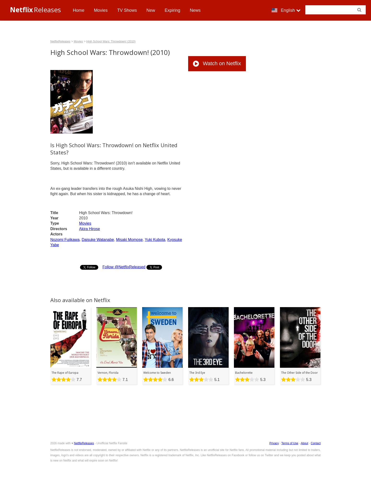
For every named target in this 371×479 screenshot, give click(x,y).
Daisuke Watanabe (98, 240)
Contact (316, 443)
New (150, 10)
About (304, 443)
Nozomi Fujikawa (65, 240)
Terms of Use (289, 443)
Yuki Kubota (155, 240)
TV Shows (127, 10)
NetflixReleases (60, 41)
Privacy (274, 443)
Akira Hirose (89, 229)
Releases (35, 9)
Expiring (172, 10)
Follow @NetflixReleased (123, 267)
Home (78, 10)
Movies (101, 10)
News (195, 10)
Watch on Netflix (217, 63)
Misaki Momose (129, 240)
